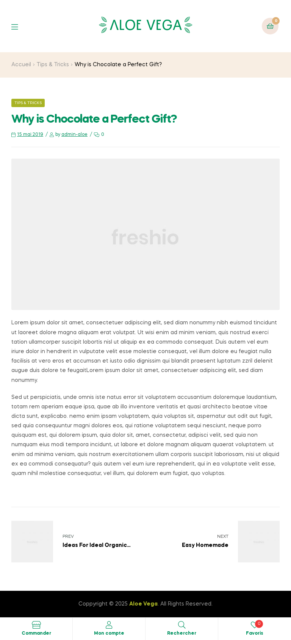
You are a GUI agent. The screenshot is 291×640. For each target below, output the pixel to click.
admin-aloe (74, 134)
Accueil (21, 64)
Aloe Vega (143, 604)
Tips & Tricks (53, 64)
